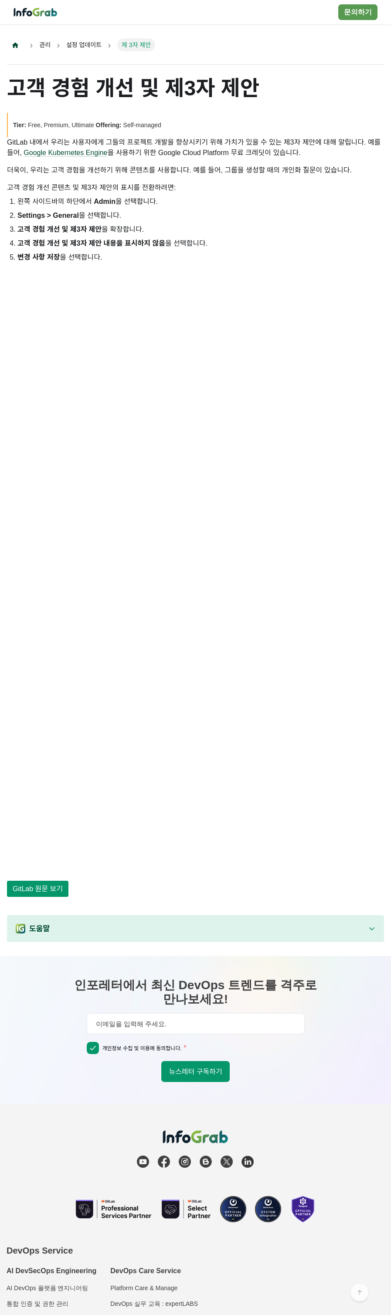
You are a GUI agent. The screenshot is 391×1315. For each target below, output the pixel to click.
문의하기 (358, 12)
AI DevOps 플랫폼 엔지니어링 (47, 1288)
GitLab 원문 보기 (38, 888)
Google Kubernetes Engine (65, 152)
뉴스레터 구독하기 (195, 1071)
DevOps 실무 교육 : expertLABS (154, 1303)
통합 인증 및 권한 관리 (37, 1303)
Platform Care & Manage (143, 1288)
